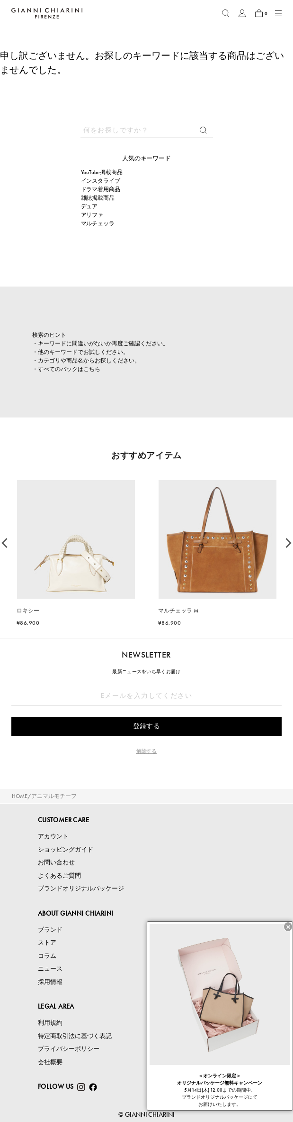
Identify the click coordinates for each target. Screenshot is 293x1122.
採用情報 (50, 982)
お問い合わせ (56, 862)
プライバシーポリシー (68, 1049)
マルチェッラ (98, 223)
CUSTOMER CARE (63, 820)
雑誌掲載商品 (98, 198)
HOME (19, 796)
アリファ (92, 215)
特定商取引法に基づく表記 (75, 1036)
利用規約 (50, 1023)
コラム (47, 956)
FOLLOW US (56, 1086)
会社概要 (50, 1062)
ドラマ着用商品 (101, 189)
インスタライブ (101, 181)
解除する (146, 751)
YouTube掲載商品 (102, 172)
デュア (89, 206)
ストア (47, 942)
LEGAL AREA (56, 1006)
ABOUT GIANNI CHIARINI (76, 913)
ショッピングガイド (65, 849)
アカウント (53, 836)
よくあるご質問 (59, 876)
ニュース (50, 968)
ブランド (50, 930)
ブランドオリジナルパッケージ (81, 888)
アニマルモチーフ (54, 796)
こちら (91, 369)
